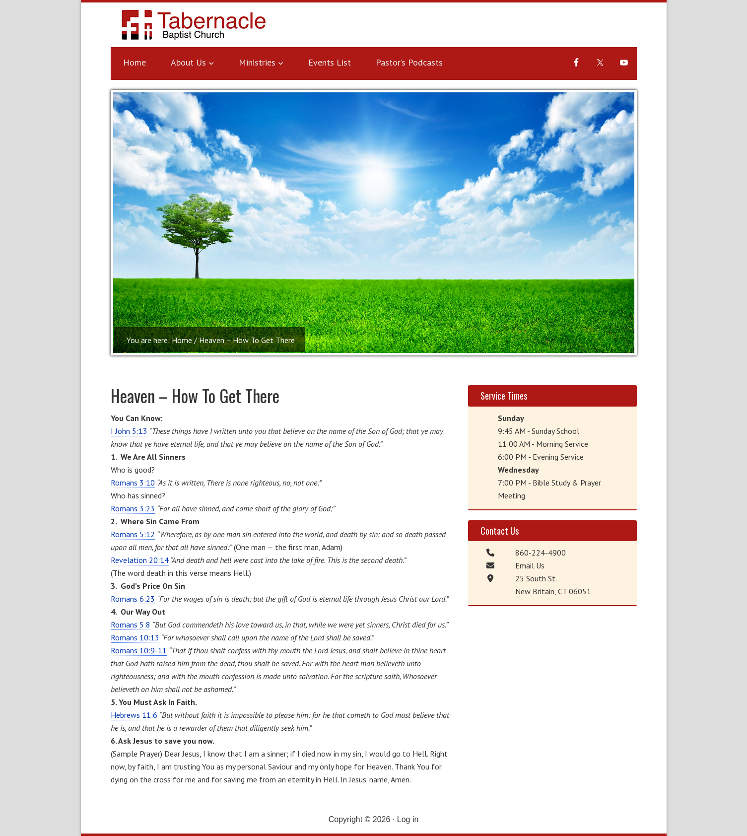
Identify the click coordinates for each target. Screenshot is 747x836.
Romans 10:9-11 (139, 650)
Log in (408, 819)
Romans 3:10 (133, 483)
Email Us (529, 565)
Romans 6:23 (133, 599)
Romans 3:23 (133, 508)
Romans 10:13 (135, 637)
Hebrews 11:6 (134, 715)
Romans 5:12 (133, 534)
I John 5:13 (129, 431)
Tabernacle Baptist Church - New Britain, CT (195, 27)
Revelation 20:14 (140, 560)
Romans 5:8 (130, 624)
